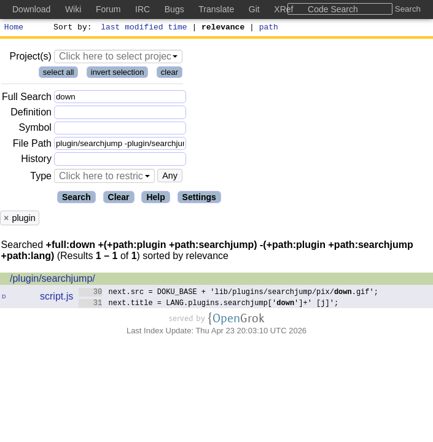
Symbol (35, 130)
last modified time (144, 28)
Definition (31, 114)
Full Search (27, 98)
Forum (108, 9)
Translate (216, 9)
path (268, 28)
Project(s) (30, 58)
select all (58, 74)
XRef (283, 9)
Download (31, 9)
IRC (142, 9)
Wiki (73, 9)
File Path (32, 145)
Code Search (333, 9)
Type (41, 178)
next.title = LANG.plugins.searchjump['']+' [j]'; (208, 304)
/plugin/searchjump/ (52, 280)
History (36, 160)
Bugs (174, 9)
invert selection (117, 74)
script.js (56, 298)
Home (13, 28)
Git (254, 9)
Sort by (71, 28)
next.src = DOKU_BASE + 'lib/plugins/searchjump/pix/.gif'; (228, 293)
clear (169, 74)
